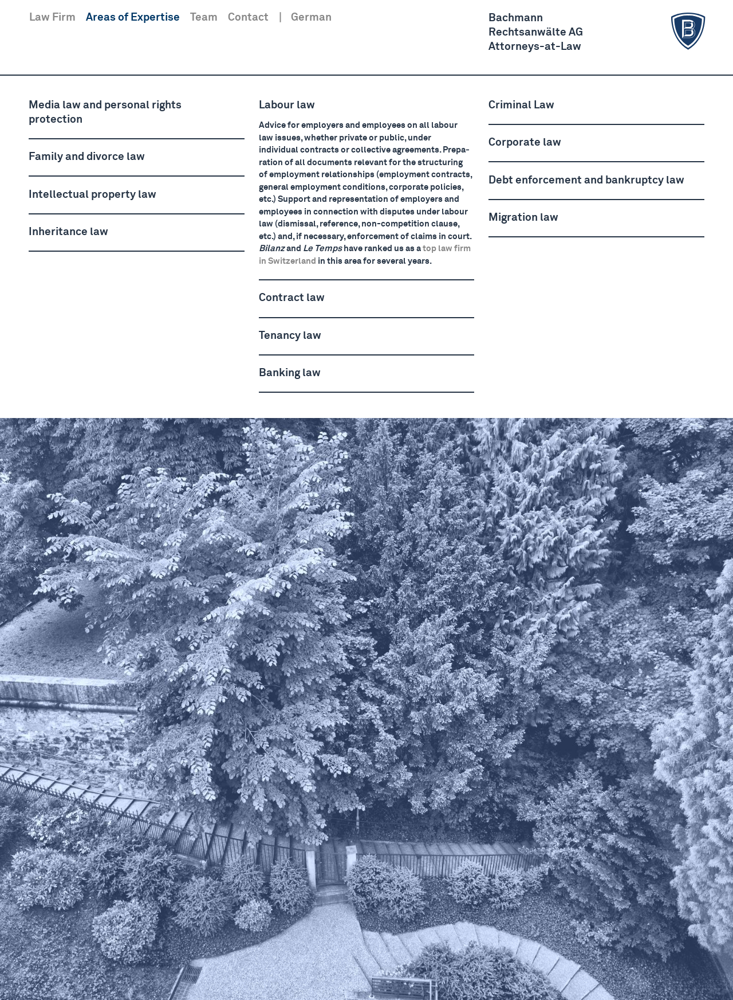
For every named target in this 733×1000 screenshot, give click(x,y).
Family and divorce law (87, 156)
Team (204, 17)
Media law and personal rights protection (105, 112)
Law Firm (52, 17)
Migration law (523, 217)
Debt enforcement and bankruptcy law (586, 180)
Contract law (292, 297)
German (311, 17)
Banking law (290, 373)
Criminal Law (521, 105)
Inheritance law (68, 231)
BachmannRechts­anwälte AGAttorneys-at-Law (598, 31)
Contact (248, 17)
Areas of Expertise (133, 17)
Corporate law (524, 142)
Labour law (287, 105)
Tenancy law (290, 335)
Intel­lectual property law (92, 194)
